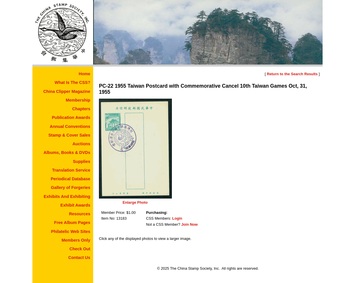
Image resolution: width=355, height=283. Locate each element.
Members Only (76, 240)
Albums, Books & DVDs (66, 152)
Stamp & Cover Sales (69, 135)
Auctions (81, 144)
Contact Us (79, 257)
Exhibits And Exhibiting (67, 196)
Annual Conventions (70, 126)
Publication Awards (71, 117)
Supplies (81, 161)
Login (177, 218)
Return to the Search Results (292, 74)
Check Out (79, 249)
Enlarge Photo (135, 202)
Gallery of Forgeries (70, 187)
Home (84, 73)
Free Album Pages (72, 222)
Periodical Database (70, 179)
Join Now (189, 224)
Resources (79, 214)
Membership (78, 100)
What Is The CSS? (72, 82)
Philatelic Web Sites (70, 231)
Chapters (81, 108)
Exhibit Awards (75, 205)
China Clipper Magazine (66, 91)
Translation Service (71, 170)
